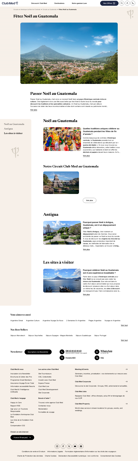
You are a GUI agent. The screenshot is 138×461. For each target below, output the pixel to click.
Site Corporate (43, 393)
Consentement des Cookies (110, 456)
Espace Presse (43, 383)
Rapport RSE (15, 406)
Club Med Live (43, 386)
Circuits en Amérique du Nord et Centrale (26, 9)
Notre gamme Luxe (79, 3)
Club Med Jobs (81, 391)
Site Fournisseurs (44, 374)
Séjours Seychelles (35, 335)
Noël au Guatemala (14, 124)
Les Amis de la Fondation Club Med (21, 421)
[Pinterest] (81, 446)
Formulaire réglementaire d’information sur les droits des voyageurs (90, 451)
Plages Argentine (95, 321)
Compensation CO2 (17, 426)
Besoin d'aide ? (44, 398)
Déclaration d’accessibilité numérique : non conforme (78, 456)
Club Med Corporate (83, 382)
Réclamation (43, 409)
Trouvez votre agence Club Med (50, 403)
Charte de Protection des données (30, 456)
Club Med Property (82, 404)
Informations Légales (55, 451)
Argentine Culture (32, 321)
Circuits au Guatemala (50, 9)
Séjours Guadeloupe (83, 335)
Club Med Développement (48, 389)
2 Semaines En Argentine (75, 321)
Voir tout (124, 325)
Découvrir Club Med (39, 3)
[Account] (127, 3)
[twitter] (69, 446)
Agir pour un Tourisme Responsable (19, 410)
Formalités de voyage (46, 412)
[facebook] (63, 446)
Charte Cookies (50, 456)
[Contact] (132, 3)
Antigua (8, 129)
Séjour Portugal (100, 335)
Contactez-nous (44, 406)
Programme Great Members (21, 380)
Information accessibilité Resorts (22, 386)
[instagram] (57, 446)
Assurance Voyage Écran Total (22, 383)
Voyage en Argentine (112, 321)
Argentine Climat (16, 321)
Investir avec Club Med (47, 380)
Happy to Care (16, 403)
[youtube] (75, 446)
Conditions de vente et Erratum (33, 451)
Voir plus (33, 110)
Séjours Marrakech (17, 335)
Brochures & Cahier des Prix (21, 377)
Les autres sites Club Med (48, 369)
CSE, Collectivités (44, 377)
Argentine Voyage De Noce (53, 321)
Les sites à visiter (13, 133)
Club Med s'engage (18, 398)
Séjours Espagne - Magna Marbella (59, 335)
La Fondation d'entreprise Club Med (22, 415)
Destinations (59, 3)
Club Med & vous (16, 369)
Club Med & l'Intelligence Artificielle (19, 390)
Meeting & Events (82, 369)
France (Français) (22, 437)
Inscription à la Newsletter (38, 352)
